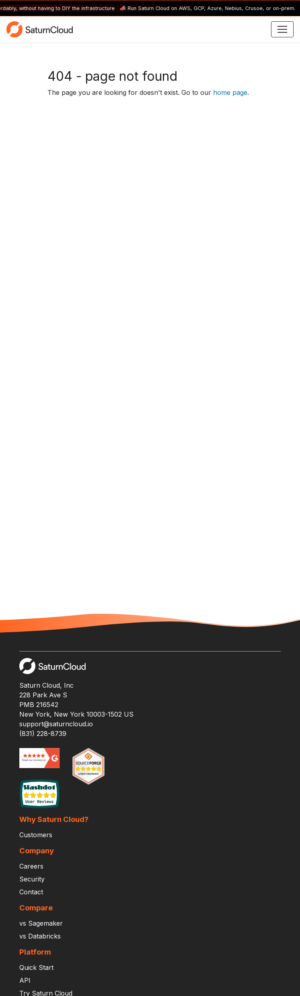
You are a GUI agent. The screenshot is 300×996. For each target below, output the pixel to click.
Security (32, 879)
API (25, 980)
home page (230, 92)
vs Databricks (40, 936)
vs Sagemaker (41, 923)
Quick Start (36, 967)
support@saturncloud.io (56, 724)
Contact (31, 892)
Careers (31, 866)
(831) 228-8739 (42, 734)
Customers (35, 835)
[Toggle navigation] (282, 29)
